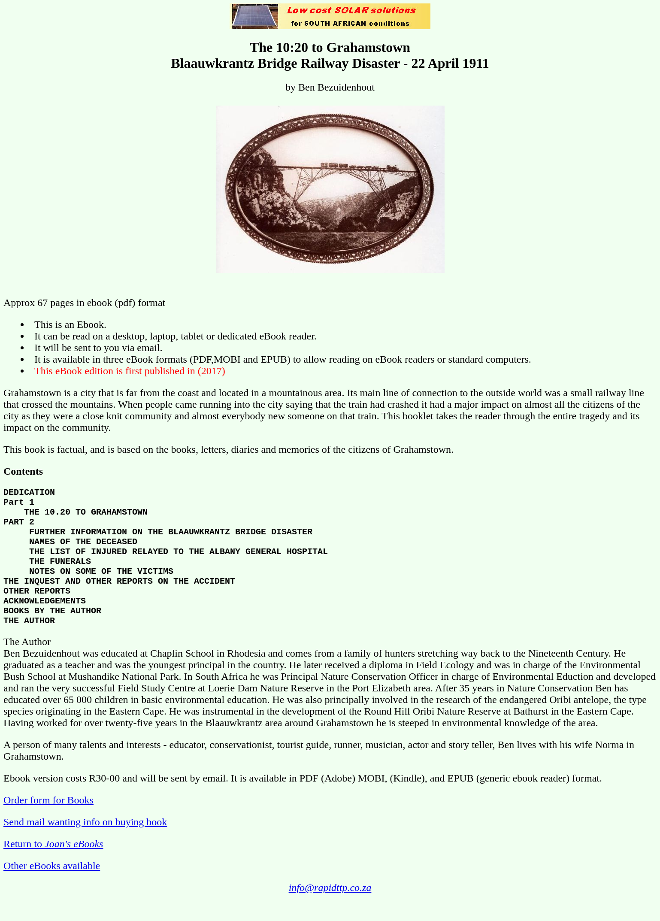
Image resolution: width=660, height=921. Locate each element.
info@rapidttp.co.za (330, 911)
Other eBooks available (51, 889)
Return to (53, 867)
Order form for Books (48, 824)
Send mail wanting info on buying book (85, 845)
